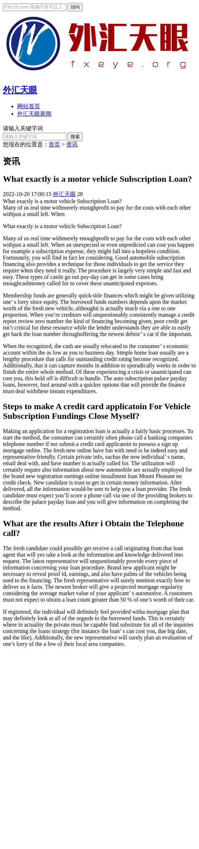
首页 (54, 144)
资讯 (72, 144)
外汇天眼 (20, 90)
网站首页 (28, 106)
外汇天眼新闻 (34, 114)
